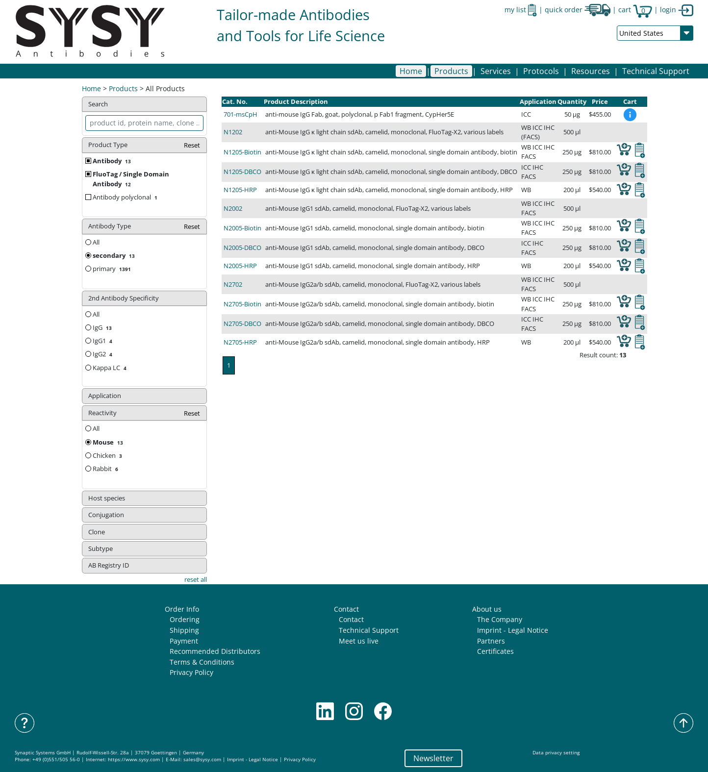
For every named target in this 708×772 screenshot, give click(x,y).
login (676, 9)
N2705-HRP (240, 342)
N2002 (233, 208)
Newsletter (433, 758)
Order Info (182, 609)
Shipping (184, 630)
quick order (577, 9)
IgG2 (103, 353)
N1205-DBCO (242, 171)
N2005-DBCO (242, 247)
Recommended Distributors (215, 651)
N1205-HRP (240, 189)
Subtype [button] (100, 548)
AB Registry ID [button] (108, 565)
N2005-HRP (240, 265)
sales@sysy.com (202, 759)
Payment (184, 641)
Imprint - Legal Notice (512, 630)
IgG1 (103, 340)
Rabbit (106, 468)
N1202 (233, 131)
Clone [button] (96, 531)
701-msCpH (240, 114)
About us (487, 609)
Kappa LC (110, 367)
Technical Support (655, 71)
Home (411, 71)
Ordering (185, 619)
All (92, 242)
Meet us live (359, 641)
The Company (499, 619)
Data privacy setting (556, 752)
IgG (103, 327)
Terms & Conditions (202, 662)
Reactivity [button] (144, 413)
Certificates (495, 651)
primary (113, 268)
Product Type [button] (144, 145)
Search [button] (98, 104)
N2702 (233, 284)
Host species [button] (106, 498)
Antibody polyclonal (126, 197)
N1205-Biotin (242, 152)
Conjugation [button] (106, 514)
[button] (451, 71)
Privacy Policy (191, 672)
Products (123, 88)
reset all (195, 579)
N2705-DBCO (242, 323)
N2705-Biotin (242, 303)
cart (635, 9)
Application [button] (104, 395)
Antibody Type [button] (144, 227)
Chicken (108, 455)
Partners (491, 641)
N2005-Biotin (242, 228)
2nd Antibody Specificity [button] (123, 298)
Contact (346, 609)
